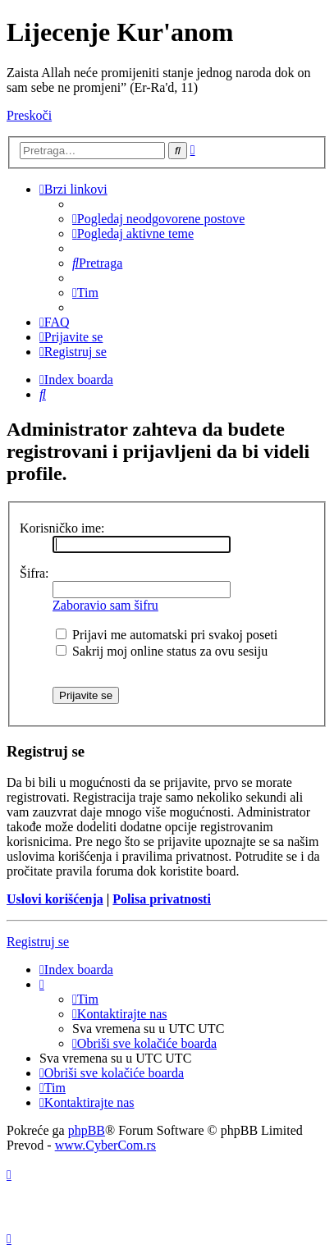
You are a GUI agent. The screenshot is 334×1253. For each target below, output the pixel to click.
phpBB (86, 1130)
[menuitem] (158, 219)
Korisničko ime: (62, 528)
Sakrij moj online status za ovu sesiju (162, 651)
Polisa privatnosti (161, 899)
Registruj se (38, 942)
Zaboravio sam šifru (105, 605)
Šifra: (34, 573)
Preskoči (29, 115)
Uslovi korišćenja (55, 899)
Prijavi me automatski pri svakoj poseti (166, 635)
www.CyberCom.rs (105, 1145)
